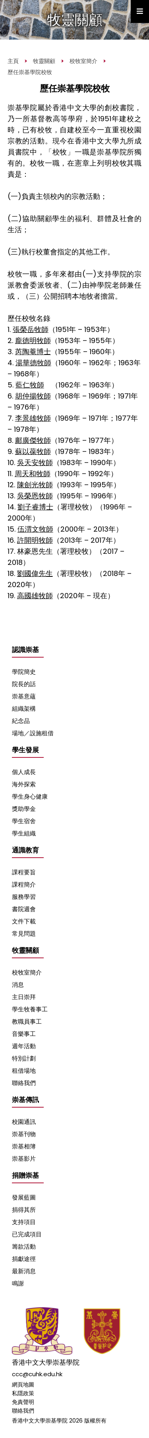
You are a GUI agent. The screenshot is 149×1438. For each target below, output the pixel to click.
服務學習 (24, 897)
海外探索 (24, 784)
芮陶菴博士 (33, 352)
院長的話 (24, 684)
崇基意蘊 (24, 696)
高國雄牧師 (35, 596)
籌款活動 (24, 1246)
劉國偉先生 (35, 573)
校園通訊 (24, 1122)
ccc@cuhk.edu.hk (37, 1374)
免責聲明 (23, 1402)
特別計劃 (24, 1058)
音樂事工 (24, 1034)
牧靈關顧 (44, 61)
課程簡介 (24, 884)
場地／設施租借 (33, 733)
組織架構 (24, 708)
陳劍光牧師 (35, 485)
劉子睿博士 (35, 507)
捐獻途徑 (24, 1259)
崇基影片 (24, 1158)
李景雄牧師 (33, 418)
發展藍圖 (24, 1197)
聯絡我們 (24, 1083)
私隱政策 (23, 1393)
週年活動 (24, 1046)
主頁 (13, 61)
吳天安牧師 (35, 462)
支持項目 (24, 1222)
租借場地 (24, 1070)
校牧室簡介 (83, 61)
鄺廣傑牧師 (33, 440)
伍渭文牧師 (35, 529)
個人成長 (24, 772)
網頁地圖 (23, 1384)
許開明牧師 (35, 540)
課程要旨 (24, 872)
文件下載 (24, 921)
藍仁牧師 (29, 385)
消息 (18, 984)
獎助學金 (24, 809)
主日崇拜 (24, 997)
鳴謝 (18, 1283)
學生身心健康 (30, 796)
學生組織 (24, 833)
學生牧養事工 (30, 1009)
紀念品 (21, 721)
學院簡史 (24, 672)
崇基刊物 (24, 1134)
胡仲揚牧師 (33, 396)
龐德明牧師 (33, 340)
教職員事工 (27, 1021)
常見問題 (24, 933)
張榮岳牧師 (30, 329)
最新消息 (24, 1271)
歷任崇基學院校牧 (30, 72)
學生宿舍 (24, 821)
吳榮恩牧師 (35, 496)
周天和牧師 (32, 474)
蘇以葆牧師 (33, 451)
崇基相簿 (24, 1146)
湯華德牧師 (33, 363)
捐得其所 (24, 1209)
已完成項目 (27, 1234)
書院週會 (24, 909)
